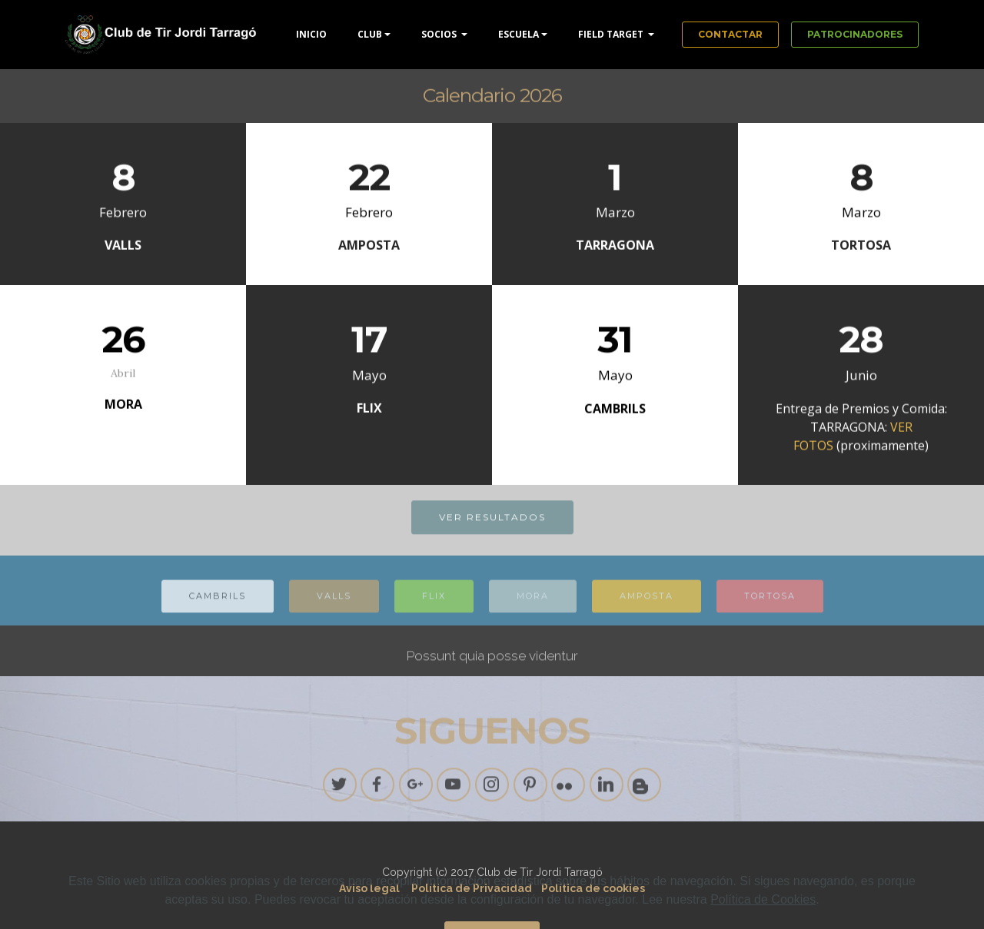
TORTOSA (770, 604)
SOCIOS (440, 34)
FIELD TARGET (612, 34)
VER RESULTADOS (492, 518)
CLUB (369, 34)
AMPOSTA (646, 604)
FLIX (434, 604)
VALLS (334, 604)
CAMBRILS (217, 604)
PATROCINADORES (855, 34)
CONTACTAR (730, 34)
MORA (533, 604)
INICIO (311, 34)
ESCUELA (518, 34)
